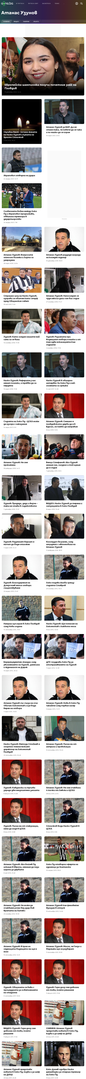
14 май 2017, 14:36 (52, 389)
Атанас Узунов (19, 12)
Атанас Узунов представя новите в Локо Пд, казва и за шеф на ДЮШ (22, 1072)
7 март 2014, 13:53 (10, 711)
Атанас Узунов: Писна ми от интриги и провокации (61, 745)
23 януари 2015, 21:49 (11, 591)
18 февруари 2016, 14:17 (12, 468)
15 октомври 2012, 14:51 (12, 955)
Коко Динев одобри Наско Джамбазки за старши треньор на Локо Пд (63, 1072)
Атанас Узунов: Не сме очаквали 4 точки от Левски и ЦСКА (63, 789)
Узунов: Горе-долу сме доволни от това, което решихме (62, 988)
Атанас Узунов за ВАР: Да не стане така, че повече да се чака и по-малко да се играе (64, 130)
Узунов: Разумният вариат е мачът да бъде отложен (19, 543)
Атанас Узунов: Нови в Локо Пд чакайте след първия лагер (63, 704)
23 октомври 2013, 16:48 (12, 755)
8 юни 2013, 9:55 (51, 832)
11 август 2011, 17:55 (53, 993)
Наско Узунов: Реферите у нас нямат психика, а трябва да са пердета (20, 383)
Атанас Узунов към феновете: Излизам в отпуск (62, 906)
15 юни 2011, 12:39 (52, 1078)
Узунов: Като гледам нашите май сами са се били (22, 338)
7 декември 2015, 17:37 (11, 509)
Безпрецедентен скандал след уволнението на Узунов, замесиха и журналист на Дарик (22, 665)
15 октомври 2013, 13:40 (54, 750)
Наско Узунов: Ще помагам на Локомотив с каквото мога (62, 625)
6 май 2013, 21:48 (9, 873)
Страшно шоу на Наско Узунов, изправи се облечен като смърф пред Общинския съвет (21, 298)
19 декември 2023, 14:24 (12, 92)
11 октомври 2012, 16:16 (54, 952)
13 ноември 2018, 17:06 (11, 343)
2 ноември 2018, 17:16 (53, 348)
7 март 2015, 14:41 (10, 548)
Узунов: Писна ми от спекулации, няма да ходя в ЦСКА (21, 827)
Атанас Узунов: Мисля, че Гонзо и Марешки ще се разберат (63, 947)
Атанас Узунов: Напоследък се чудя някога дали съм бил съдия (62, 297)
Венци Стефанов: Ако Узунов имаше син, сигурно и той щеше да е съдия (63, 465)
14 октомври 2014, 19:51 (12, 629)
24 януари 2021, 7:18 (10, 222)
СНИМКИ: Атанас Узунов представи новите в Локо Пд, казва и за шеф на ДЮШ (62, 1031)
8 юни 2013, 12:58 (9, 832)
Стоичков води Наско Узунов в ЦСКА (63, 827)
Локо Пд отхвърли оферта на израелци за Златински (62, 865)
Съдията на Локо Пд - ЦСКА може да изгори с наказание (21, 422)
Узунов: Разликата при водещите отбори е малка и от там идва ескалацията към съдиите (63, 340)
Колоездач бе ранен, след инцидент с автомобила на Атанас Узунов (60, 544)
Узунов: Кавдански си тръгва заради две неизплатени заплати (21, 789)
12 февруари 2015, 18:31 (54, 550)
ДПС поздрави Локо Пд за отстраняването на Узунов (61, 663)
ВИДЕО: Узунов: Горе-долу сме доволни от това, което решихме (20, 1031)
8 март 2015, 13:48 (52, 509)
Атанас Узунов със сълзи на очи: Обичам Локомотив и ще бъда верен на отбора (21, 706)
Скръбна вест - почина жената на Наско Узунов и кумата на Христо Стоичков (20, 135)
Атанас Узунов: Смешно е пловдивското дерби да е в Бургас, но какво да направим (62, 424)
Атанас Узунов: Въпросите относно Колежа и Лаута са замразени (18, 257)
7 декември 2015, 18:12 (53, 471)
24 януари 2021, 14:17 (11, 179)
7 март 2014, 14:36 (52, 668)
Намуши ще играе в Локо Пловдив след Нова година (22, 625)
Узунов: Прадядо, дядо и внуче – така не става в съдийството (21, 504)
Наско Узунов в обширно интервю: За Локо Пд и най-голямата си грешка (60, 383)
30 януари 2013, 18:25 (53, 870)
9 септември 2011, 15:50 (12, 996)
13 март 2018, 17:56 (10, 389)
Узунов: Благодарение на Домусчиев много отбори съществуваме (17, 585)
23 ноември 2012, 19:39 (11, 914)
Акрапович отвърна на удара (19, 175)
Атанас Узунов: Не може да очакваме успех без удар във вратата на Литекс (19, 908)
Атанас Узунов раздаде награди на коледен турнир (63, 256)
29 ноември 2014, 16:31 (54, 588)
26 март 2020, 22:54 (11, 263)
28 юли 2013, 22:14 (52, 793)
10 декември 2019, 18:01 (54, 261)
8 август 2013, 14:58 (11, 793)
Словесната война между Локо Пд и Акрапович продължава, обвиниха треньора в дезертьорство (20, 215)
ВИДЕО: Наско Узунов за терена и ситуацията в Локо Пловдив (64, 504)
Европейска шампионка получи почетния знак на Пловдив (40, 86)
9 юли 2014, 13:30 (52, 629)
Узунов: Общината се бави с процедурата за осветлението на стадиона (21, 990)
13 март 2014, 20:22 (10, 670)
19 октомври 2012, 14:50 (54, 911)
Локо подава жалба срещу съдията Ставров (60, 584)
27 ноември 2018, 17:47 (54, 302)
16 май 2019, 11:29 (9, 304)
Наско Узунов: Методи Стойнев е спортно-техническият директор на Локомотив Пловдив (22, 748)
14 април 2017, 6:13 (10, 427)
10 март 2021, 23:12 (52, 135)
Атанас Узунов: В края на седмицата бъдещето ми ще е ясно (20, 949)
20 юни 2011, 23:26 (52, 1037)
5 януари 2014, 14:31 (53, 709)
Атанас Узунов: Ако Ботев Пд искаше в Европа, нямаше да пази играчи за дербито (21, 867)
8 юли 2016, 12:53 (52, 430)
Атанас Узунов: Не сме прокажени (16, 463)
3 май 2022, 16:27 (9, 140)
